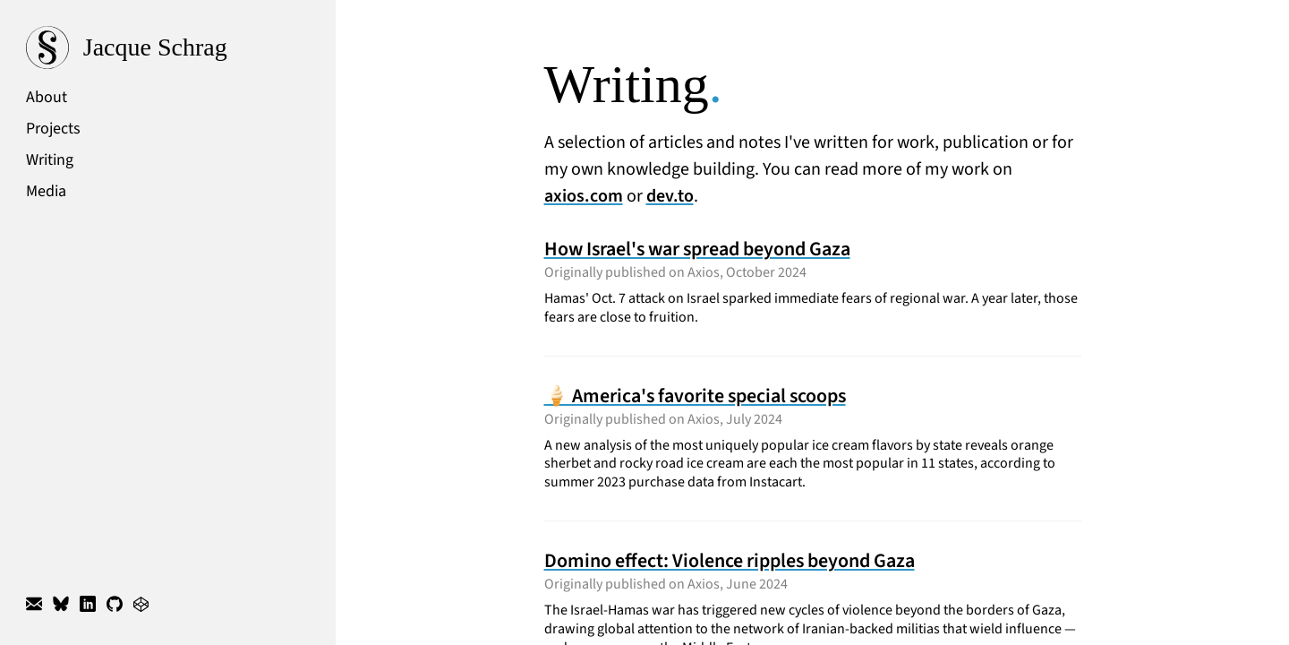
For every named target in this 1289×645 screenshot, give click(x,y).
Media (46, 191)
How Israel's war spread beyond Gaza (697, 249)
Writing (49, 160)
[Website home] (168, 47)
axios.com (583, 196)
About (46, 97)
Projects (53, 128)
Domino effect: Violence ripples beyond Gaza (729, 560)
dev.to (670, 196)
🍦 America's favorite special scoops (695, 396)
